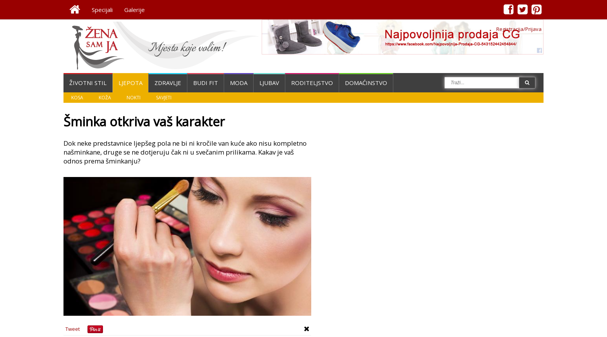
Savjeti (163, 97)
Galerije (134, 10)
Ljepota (130, 83)
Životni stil (87, 83)
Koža (105, 97)
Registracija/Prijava (519, 29)
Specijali (102, 10)
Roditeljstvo (312, 83)
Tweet (72, 328)
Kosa (77, 97)
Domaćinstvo (366, 83)
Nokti (134, 97)
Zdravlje (167, 83)
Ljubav (269, 83)
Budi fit (205, 83)
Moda (238, 83)
